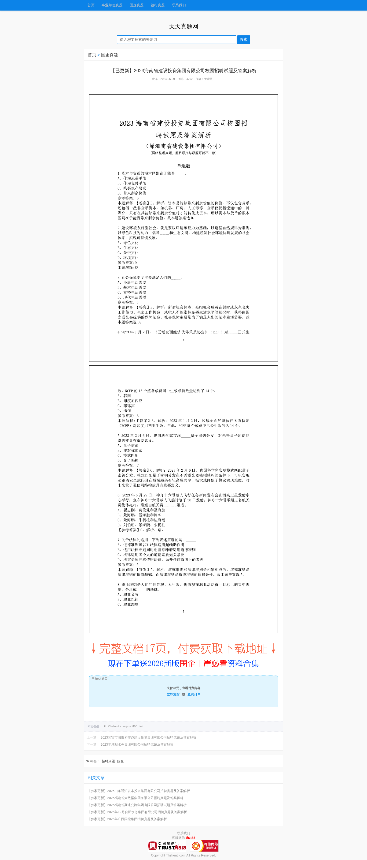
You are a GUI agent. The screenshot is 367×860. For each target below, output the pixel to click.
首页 (91, 5)
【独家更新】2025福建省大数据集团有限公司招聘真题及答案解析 (135, 798)
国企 (120, 761)
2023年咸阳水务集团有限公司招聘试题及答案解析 (137, 744)
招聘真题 (108, 761)
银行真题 (158, 5)
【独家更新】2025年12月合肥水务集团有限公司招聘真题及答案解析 (137, 812)
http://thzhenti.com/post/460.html (123, 726)
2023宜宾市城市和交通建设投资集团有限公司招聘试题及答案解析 (148, 737)
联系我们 (179, 5)
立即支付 (173, 694)
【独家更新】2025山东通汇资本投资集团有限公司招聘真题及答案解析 (139, 791)
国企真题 (137, 5)
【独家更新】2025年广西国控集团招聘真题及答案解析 (127, 819)
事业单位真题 (112, 5)
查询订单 (194, 694)
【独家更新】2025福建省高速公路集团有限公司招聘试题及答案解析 (137, 805)
